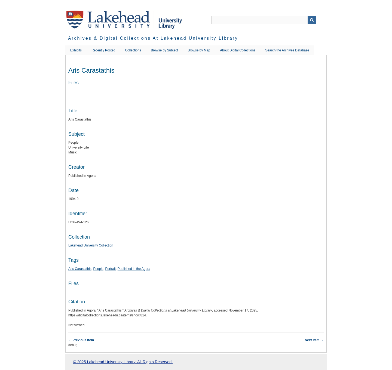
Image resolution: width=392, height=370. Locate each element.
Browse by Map (199, 50)
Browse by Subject (164, 50)
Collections (133, 50)
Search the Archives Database (287, 50)
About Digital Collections (237, 50)
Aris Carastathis (79, 269)
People (98, 269)
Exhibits (76, 50)
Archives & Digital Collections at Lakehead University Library (153, 38)
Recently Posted (103, 50)
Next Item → (314, 340)
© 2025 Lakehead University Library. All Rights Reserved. (123, 362)
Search (312, 20)
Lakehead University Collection (90, 245)
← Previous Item (81, 340)
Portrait (110, 269)
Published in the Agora (134, 269)
